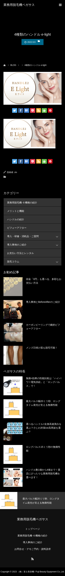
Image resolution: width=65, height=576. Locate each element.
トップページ (32, 529)
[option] (32, 500)
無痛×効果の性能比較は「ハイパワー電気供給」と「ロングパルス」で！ (43, 382)
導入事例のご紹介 (34, 244)
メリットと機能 (15, 211)
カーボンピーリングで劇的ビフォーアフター (43, 326)
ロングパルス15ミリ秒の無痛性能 (43, 448)
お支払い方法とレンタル (20, 253)
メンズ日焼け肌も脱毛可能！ (42, 347)
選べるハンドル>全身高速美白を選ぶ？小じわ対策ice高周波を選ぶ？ (43, 428)
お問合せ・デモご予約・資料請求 (32, 549)
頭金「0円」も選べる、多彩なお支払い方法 (43, 281)
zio (15, 172)
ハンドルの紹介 (15, 219)
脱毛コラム (34, 261)
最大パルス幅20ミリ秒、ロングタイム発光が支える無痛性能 (43, 403)
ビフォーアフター (17, 227)
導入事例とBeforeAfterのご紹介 (43, 302)
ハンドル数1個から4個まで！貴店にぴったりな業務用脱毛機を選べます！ (43, 473)
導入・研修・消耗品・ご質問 (34, 236)
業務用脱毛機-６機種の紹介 (22, 202)
